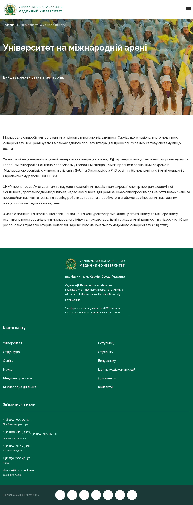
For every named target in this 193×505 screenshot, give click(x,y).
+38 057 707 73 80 (16, 446)
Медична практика (17, 378)
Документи (107, 378)
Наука (7, 369)
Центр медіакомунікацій (116, 369)
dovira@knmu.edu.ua (18, 470)
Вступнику (106, 343)
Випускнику (107, 361)
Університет (12, 343)
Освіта (8, 361)
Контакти (105, 387)
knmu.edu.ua (72, 300)
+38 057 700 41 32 (16, 458)
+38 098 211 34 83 (16, 432)
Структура (11, 352)
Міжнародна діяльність (20, 387)
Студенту (105, 352)
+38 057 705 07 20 (43, 434)
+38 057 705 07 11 (16, 420)
